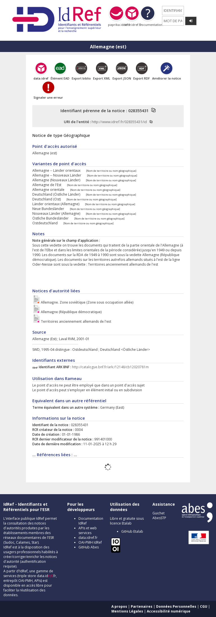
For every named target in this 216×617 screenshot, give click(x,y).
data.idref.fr (88, 537)
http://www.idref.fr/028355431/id (119, 121)
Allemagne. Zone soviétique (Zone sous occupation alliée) (87, 302)
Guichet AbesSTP (159, 515)
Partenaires (141, 606)
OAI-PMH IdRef (90, 542)
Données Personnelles (176, 606)
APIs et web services (87, 530)
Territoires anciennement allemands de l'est (76, 321)
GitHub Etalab (132, 531)
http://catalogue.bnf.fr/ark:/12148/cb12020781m (110, 367)
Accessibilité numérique (168, 611)
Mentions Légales (127, 611)
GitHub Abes (88, 547)
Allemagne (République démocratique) (71, 311)
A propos (119, 606)
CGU (203, 606)
